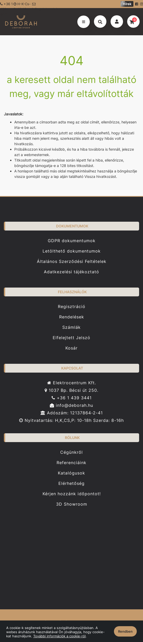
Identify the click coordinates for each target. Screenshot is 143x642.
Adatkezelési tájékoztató (71, 271)
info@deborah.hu (45, 5)
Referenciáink (71, 462)
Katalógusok (71, 473)
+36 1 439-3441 (6, 5)
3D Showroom (71, 504)
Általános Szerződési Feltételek (71, 261)
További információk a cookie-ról (59, 636)
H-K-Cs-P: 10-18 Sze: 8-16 (22, 5)
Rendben (125, 631)
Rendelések (71, 317)
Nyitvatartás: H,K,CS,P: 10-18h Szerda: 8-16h (71, 420)
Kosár (71, 348)
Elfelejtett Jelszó (71, 337)
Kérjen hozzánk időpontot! (72, 493)
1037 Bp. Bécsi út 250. (71, 390)
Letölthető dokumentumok (72, 251)
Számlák (71, 327)
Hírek (127, 4)
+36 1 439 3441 (72, 397)
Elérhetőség (71, 483)
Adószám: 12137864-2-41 (71, 412)
